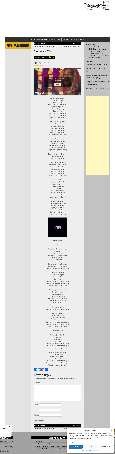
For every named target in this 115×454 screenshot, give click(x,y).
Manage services (74, 442)
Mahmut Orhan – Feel (100, 64)
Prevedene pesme (40, 57)
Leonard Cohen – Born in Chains (44, 46)
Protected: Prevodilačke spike (44, 446)
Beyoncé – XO (42, 51)
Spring (47, 62)
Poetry (65, 39)
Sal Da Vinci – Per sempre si (98, 47)
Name (36, 405)
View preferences (105, 446)
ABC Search (38, 441)
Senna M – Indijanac (96, 51)
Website (36, 415)
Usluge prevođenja (77, 39)
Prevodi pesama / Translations (49, 39)
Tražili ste (50, 57)
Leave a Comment (38, 65)
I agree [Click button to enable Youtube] (58, 84)
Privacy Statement (93, 450)
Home (33, 39)
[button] (111, 430)
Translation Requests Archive (44, 444)
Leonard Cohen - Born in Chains (22, 428)
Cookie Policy (85, 450)
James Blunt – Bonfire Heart (72, 46)
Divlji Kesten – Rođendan (97, 49)
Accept (76, 446)
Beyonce (40, 63)
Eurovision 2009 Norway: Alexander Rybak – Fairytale (52, 449)
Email (36, 410)
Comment (37, 383)
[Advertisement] (57, 23)
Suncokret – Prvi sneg (96, 53)
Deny (90, 446)
